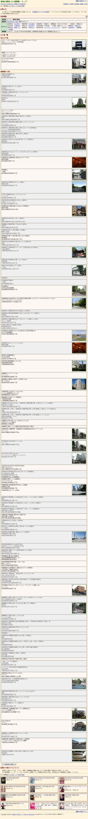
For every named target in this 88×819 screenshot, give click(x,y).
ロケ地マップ (13, 6)
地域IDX (22, 4)
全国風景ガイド (37, 12)
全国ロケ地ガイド (17, 814)
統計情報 (21, 6)
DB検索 (76, 4)
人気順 (71, 4)
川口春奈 (31, 24)
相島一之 (17, 27)
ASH (24, 814)
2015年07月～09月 (12, 21)
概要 (81, 4)
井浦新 (11, 29)
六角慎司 (17, 25)
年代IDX (3, 4)
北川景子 (17, 24)
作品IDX (9, 4)
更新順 (66, 4)
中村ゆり (31, 27)
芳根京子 (77, 25)
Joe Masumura (30, 814)
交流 (85, 4)
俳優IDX (16, 4)
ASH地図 (46, 12)
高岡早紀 (71, 27)
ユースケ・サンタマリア (52, 27)
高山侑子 (31, 25)
